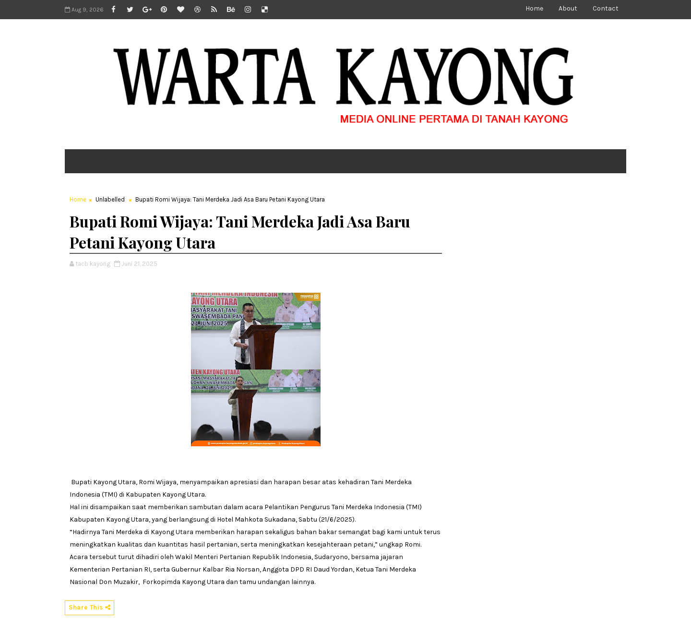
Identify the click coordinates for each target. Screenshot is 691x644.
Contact (606, 8)
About (568, 8)
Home (534, 8)
